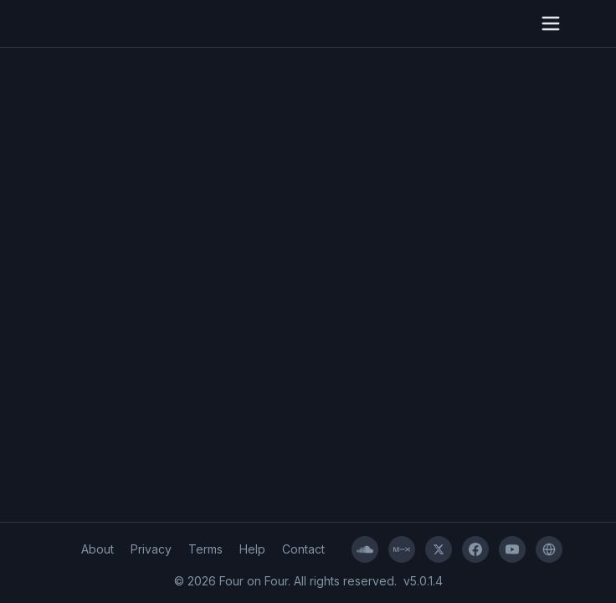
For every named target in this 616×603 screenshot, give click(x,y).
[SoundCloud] (365, 549)
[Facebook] (475, 549)
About (97, 549)
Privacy (151, 549)
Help (252, 549)
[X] (438, 549)
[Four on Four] (549, 549)
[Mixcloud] (401, 549)
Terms (205, 549)
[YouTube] (512, 549)
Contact (303, 549)
